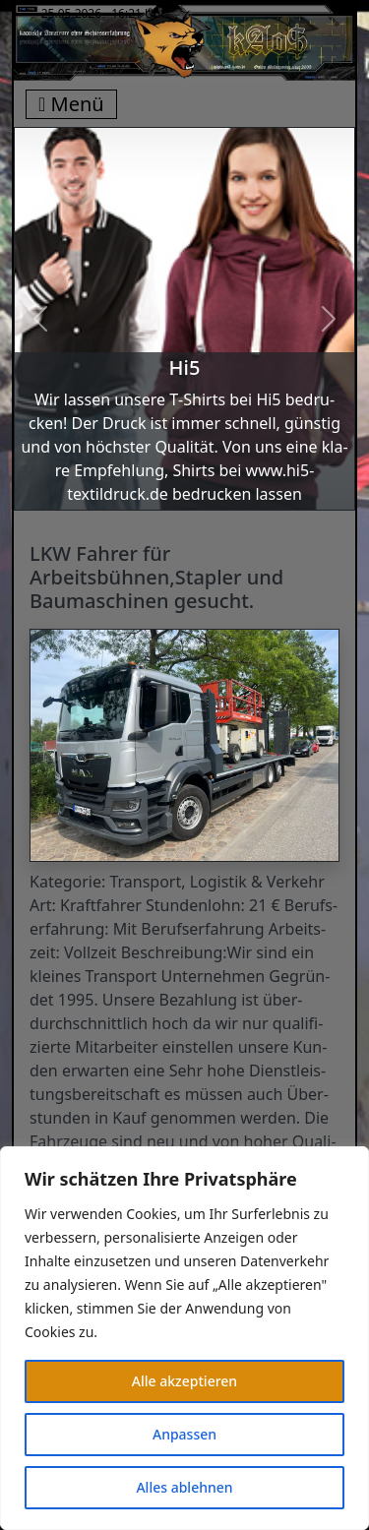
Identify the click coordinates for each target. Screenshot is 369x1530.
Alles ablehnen (184, 1487)
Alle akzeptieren (184, 1381)
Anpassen (184, 1434)
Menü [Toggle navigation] (71, 104)
